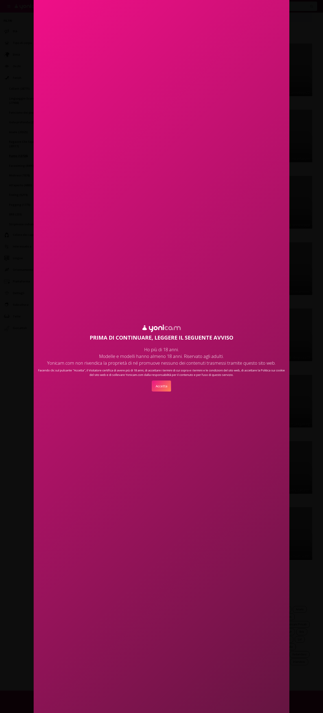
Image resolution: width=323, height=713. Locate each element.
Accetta (161, 386)
